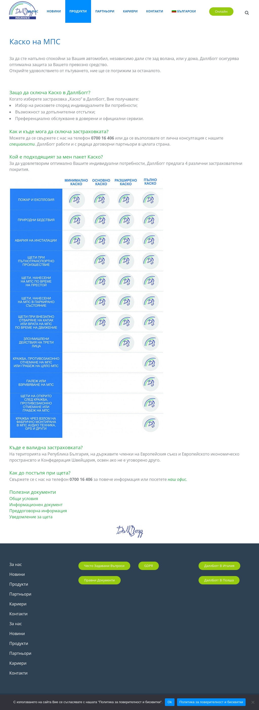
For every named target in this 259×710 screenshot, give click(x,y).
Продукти (18, 584)
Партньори (20, 594)
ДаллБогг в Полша (219, 580)
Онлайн (219, 11)
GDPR (148, 565)
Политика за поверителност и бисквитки (211, 702)
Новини (17, 574)
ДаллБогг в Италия (219, 565)
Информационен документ (35, 504)
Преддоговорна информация (38, 511)
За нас (15, 564)
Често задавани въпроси (104, 565)
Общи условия (23, 498)
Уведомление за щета (31, 517)
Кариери (18, 604)
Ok (169, 702)
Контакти (18, 614)
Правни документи (99, 580)
